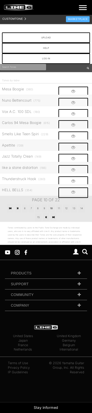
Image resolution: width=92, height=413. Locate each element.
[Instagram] (17, 252)
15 (38, 217)
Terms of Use (18, 363)
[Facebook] (26, 252)
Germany (69, 340)
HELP (46, 48)
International (69, 349)
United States (23, 336)
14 (81, 208)
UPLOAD (46, 37)
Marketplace (78, 19)
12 (66, 208)
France (23, 345)
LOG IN (46, 58)
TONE (12, 18)
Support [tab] (20, 284)
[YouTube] (7, 252)
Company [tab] (20, 305)
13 (74, 208)
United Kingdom (69, 336)
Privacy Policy (19, 368)
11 (59, 208)
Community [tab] (22, 295)
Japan (23, 340)
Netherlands (23, 349)
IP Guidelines (18, 372)
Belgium (69, 345)
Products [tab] (21, 273)
